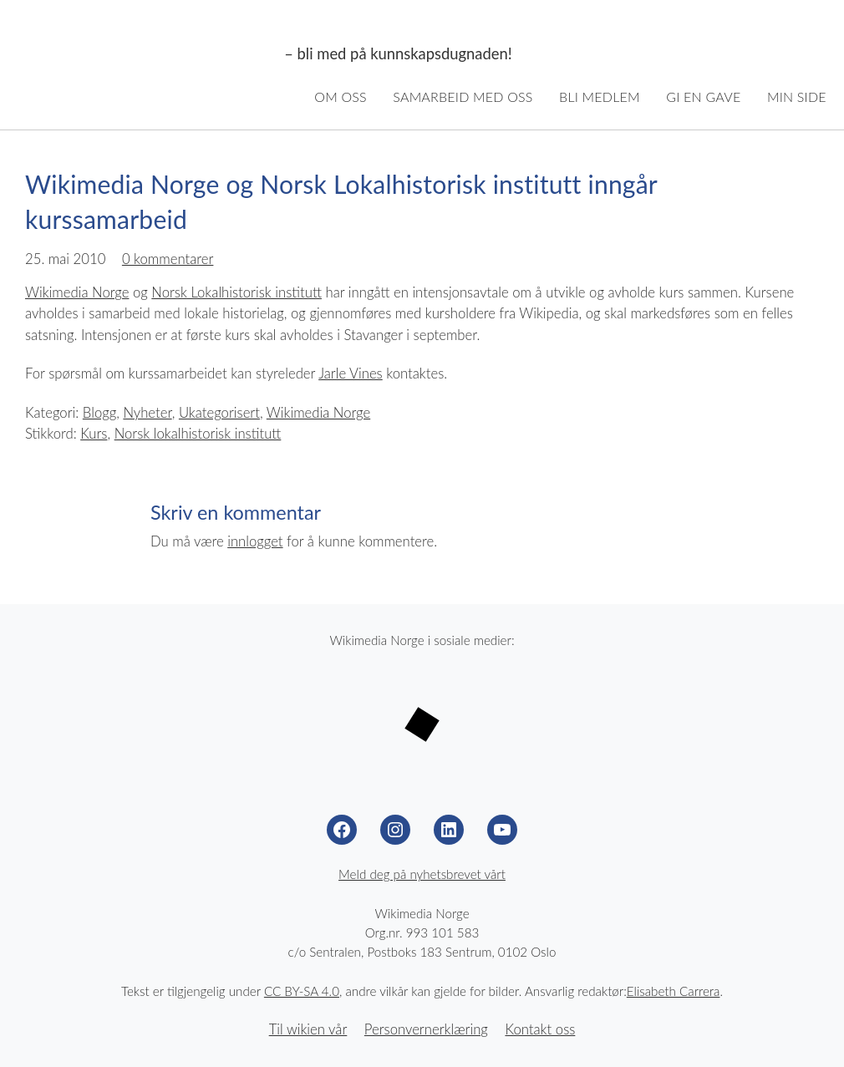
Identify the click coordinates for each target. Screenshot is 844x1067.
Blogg (99, 412)
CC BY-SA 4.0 (301, 990)
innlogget (254, 541)
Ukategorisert (219, 412)
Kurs (93, 433)
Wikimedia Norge (147, 54)
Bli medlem (599, 96)
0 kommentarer (168, 259)
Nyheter (147, 412)
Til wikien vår (308, 1029)
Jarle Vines (350, 373)
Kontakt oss (540, 1029)
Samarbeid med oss (462, 96)
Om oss (340, 96)
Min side (796, 96)
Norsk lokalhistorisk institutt (198, 433)
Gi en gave (703, 96)
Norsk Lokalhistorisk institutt (236, 292)
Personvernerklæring (426, 1029)
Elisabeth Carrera (673, 990)
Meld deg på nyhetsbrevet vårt (422, 874)
